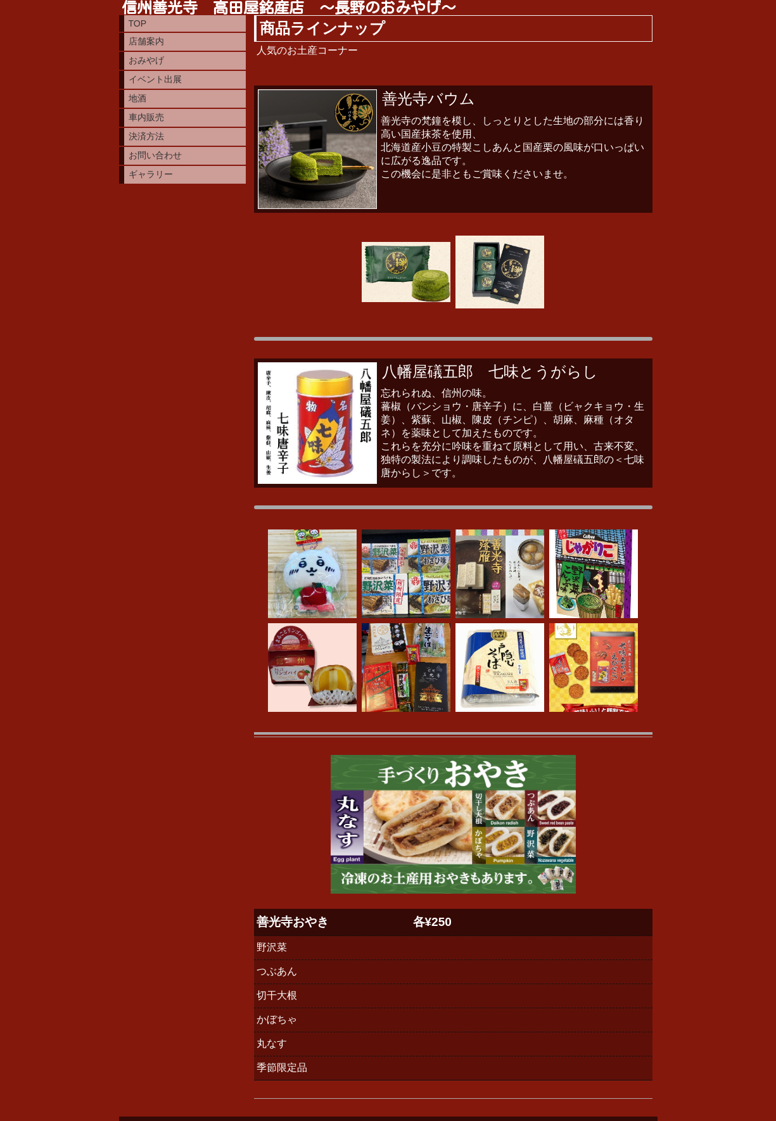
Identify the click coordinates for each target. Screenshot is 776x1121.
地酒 (137, 98)
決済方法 (146, 136)
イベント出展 (155, 79)
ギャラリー (151, 174)
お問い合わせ (155, 155)
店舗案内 (146, 41)
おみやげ (146, 60)
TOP (138, 23)
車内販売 (146, 117)
